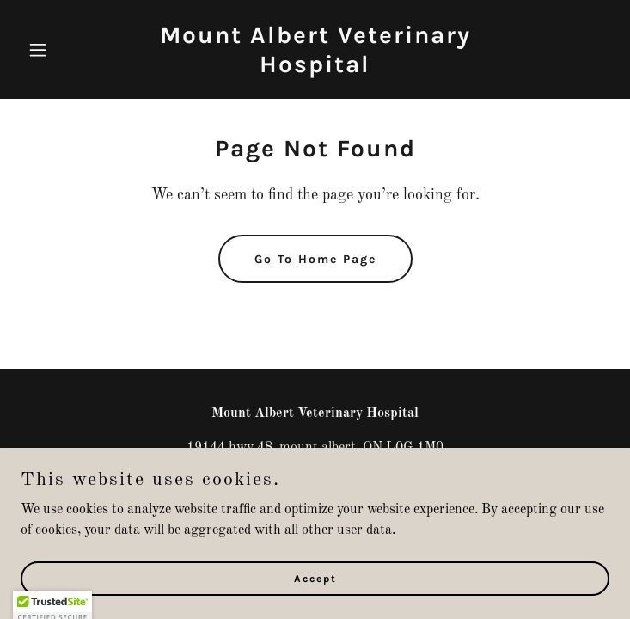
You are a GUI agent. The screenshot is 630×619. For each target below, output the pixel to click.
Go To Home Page (315, 259)
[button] (65, 50)
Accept (315, 578)
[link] (315, 69)
